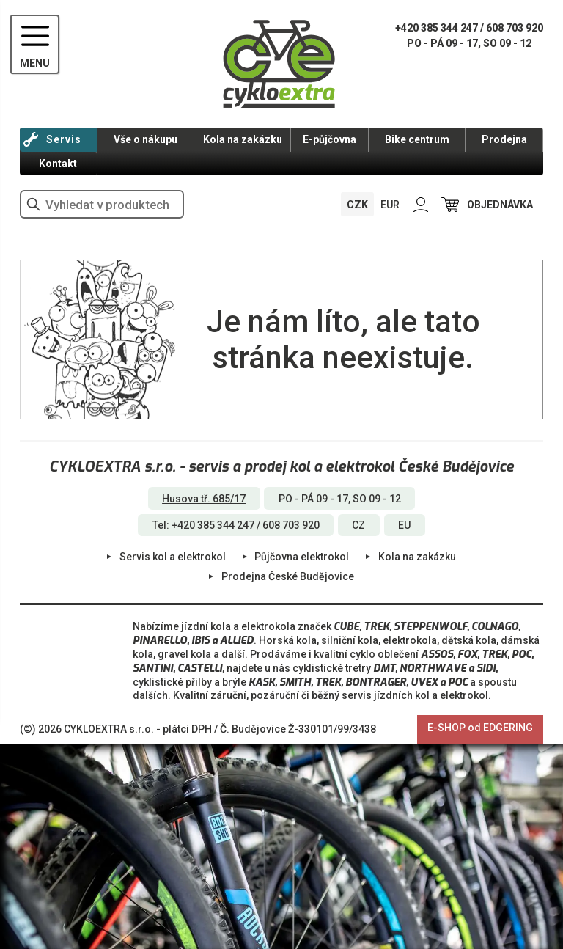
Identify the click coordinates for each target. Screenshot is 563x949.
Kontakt (58, 163)
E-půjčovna (329, 139)
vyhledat (33, 204)
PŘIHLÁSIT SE (420, 204)
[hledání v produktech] (102, 204)
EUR (390, 204)
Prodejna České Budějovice (287, 576)
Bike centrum (417, 139)
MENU (35, 63)
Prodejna (504, 139)
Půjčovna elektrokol (301, 557)
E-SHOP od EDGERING (480, 727)
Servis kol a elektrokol (172, 557)
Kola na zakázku (242, 139)
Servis (63, 139)
